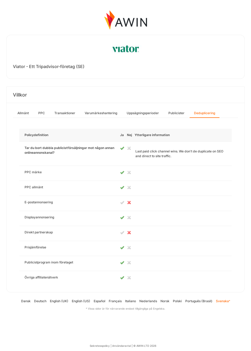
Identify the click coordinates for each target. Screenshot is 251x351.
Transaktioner (64, 113)
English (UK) (59, 301)
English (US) (81, 301)
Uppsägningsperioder (143, 113)
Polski (177, 301)
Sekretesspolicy (100, 345)
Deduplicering (204, 113)
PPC (41, 113)
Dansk (26, 301)
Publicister (176, 113)
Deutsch (40, 301)
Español (99, 301)
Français (115, 301)
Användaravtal (121, 345)
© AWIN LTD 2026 (144, 345)
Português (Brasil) (198, 301)
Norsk (164, 301)
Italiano (130, 301)
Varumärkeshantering (101, 113)
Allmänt (23, 113)
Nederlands (148, 301)
